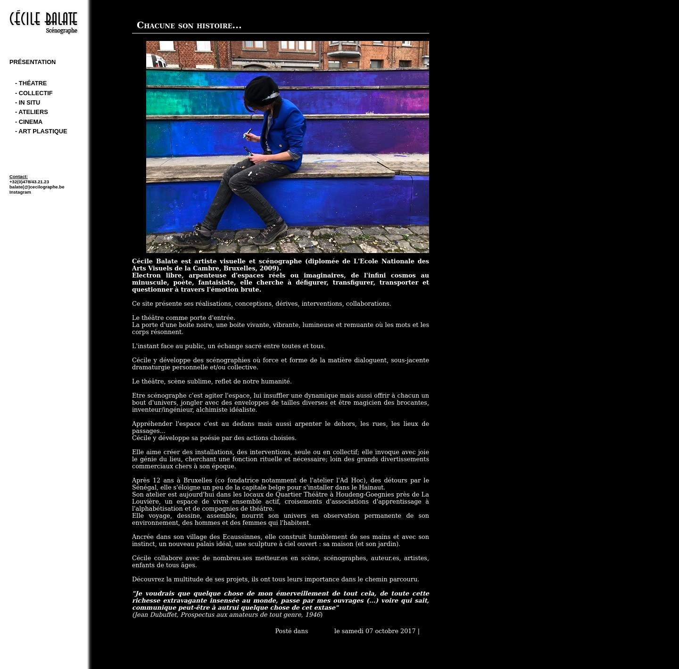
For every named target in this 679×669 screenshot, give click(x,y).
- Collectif (34, 93)
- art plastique (41, 131)
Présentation (32, 61)
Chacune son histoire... (189, 25)
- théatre (31, 83)
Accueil (321, 631)
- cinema (28, 121)
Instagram (20, 192)
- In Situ (27, 102)
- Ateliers (31, 111)
